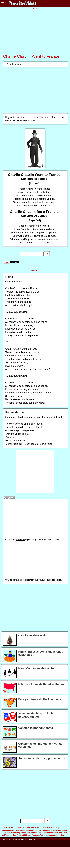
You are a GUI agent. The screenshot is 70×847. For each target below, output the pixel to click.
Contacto (16, 839)
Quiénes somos (6, 839)
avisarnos (20, 540)
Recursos (32, 839)
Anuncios (24, 839)
